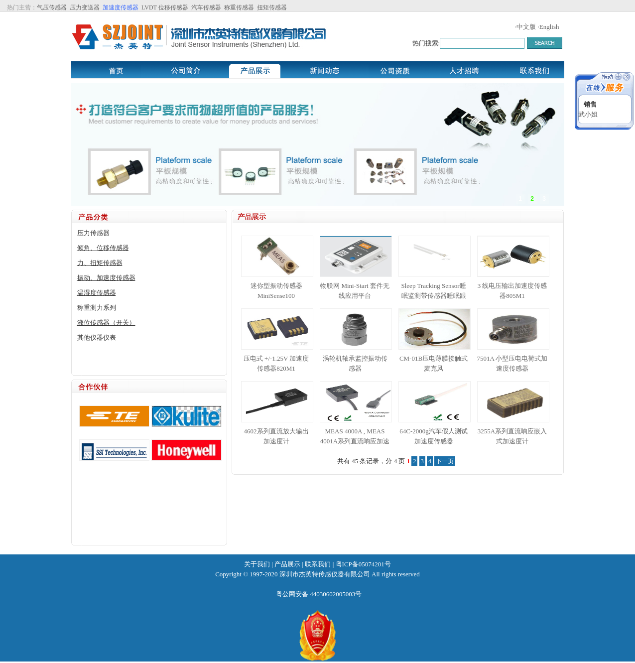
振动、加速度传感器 (106, 277)
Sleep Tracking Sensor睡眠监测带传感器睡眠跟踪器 (433, 295)
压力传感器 (93, 233)
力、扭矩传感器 (100, 262)
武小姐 (588, 114)
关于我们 (257, 564)
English (549, 26)
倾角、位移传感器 (103, 248)
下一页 (445, 461)
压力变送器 (85, 7)
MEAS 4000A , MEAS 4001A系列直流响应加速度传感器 (354, 441)
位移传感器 (173, 7)
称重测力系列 (96, 307)
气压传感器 (52, 7)
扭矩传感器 (272, 7)
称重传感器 (239, 7)
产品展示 (287, 564)
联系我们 (318, 564)
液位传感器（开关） (106, 322)
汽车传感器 (206, 7)
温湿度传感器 (96, 292)
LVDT (148, 7)
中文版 (526, 26)
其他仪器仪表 (96, 337)
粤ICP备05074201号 (363, 564)
